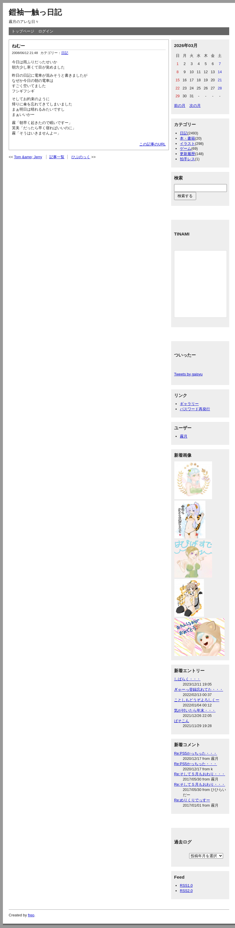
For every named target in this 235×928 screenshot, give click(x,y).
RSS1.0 (186, 885)
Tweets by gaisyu (188, 374)
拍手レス (187, 159)
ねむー (18, 45)
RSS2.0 (186, 891)
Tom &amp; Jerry (28, 157)
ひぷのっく (80, 157)
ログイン (45, 31)
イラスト (187, 143)
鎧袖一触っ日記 (35, 12)
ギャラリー (189, 404)
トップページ (23, 31)
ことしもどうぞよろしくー (196, 700)
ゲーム (185, 148)
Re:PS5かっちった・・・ (195, 753)
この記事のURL (152, 144)
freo (31, 915)
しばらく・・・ (187, 679)
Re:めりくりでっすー (192, 800)
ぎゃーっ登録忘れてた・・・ (198, 689)
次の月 (195, 105)
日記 (64, 53)
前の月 (179, 105)
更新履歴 (187, 154)
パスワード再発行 (195, 409)
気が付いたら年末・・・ (195, 710)
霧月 (183, 436)
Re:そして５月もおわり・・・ (199, 774)
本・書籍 (187, 138)
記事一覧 (56, 157)
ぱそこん (181, 721)
